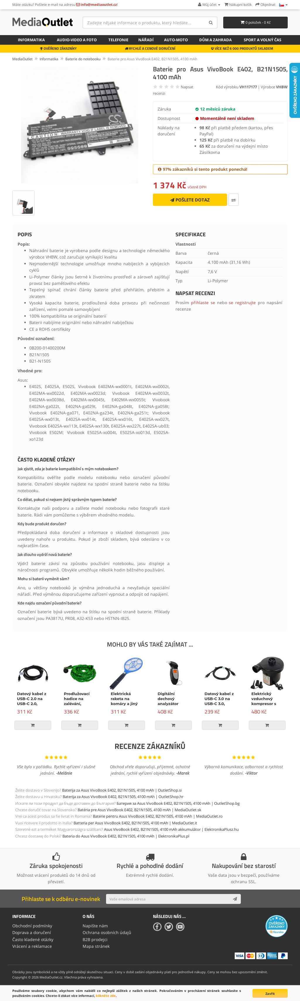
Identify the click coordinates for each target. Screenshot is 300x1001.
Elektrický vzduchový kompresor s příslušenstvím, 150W (266, 703)
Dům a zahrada (215, 39)
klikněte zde (106, 995)
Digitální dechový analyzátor (168, 698)
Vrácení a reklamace (32, 945)
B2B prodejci (95, 938)
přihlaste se (203, 302)
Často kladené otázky (32, 938)
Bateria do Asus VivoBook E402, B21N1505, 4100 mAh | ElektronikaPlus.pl (125, 836)
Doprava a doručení (31, 932)
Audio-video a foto (77, 39)
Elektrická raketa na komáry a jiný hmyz (124, 701)
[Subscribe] (235, 899)
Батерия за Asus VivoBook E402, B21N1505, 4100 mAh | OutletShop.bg (178, 803)
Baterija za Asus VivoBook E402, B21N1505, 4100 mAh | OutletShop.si (122, 790)
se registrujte (242, 302)
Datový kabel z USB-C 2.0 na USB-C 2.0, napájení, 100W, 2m (32, 703)
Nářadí (146, 39)
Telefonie (118, 39)
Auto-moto (176, 39)
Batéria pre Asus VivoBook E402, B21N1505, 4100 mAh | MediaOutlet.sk (139, 809)
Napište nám (95, 925)
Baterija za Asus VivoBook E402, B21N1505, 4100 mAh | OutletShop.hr (123, 796)
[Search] (210, 22)
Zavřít (270, 993)
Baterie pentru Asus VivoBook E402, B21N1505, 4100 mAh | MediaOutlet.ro (158, 816)
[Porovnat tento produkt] (233, 200)
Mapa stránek (96, 945)
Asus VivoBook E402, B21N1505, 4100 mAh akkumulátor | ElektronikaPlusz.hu (171, 829)
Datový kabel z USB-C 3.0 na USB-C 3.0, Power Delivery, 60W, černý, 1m (220, 703)
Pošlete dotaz (190, 200)
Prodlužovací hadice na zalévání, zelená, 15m (77, 701)
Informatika (31, 39)
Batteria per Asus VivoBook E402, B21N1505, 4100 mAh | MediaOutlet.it (135, 823)
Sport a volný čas (262, 39)
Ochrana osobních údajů (107, 932)
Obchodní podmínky (32, 925)
